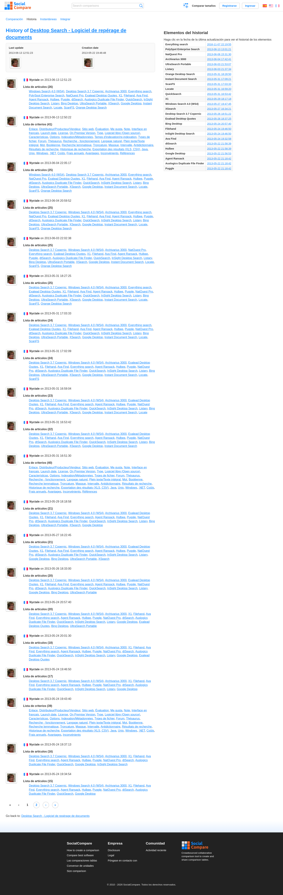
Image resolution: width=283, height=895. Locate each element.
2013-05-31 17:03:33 (219, 84)
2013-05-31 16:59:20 (219, 88)
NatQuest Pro (74, 95)
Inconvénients (109, 153)
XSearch (113, 103)
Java (145, 149)
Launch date (48, 133)
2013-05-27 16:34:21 (219, 108)
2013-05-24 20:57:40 (219, 123)
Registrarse (229, 5)
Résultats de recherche (44, 149)
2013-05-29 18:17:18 (219, 98)
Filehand (129, 95)
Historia (31, 19)
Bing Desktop (69, 103)
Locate (58, 107)
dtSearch (77, 99)
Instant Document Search (121, 186)
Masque (113, 145)
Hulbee (54, 99)
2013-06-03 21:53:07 (219, 64)
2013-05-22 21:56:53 (219, 153)
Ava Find (142, 95)
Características (38, 137)
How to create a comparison (83, 850)
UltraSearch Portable (93, 103)
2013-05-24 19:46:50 (219, 128)
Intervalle (126, 145)
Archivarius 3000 (116, 91)
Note (127, 129)
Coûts (61, 153)
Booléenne (53, 145)
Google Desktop (131, 103)
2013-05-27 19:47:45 (219, 103)
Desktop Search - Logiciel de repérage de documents (55, 815)
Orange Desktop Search (91, 107)
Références (127, 153)
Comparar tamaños (204, 5)
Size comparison (76, 871)
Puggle (65, 99)
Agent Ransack (39, 99)
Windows (42, 153)
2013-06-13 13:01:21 (219, 49)
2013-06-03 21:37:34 (219, 69)
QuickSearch (133, 99)
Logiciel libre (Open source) (122, 133)
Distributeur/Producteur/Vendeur (59, 129)
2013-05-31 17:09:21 (219, 79)
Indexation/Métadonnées (77, 137)
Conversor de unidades (80, 865)
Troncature (100, 145)
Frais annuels (75, 153)
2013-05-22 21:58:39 (219, 143)
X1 (120, 95)
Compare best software (80, 855)
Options (55, 137)
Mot (42, 145)
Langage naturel (111, 141)
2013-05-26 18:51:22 (219, 113)
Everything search (139, 91)
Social (199, 845)
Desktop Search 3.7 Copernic (85, 91)
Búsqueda (141, 5)
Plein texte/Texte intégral (105, 479)
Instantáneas (48, 19)
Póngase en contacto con (122, 860)
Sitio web (88, 129)
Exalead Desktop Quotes (101, 95)
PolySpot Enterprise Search (46, 95)
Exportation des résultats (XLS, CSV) (116, 149)
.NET (53, 153)
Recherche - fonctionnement (81, 141)
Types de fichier (104, 475)
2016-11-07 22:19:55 (219, 44)
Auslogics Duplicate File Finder (104, 99)
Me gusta (116, 129)
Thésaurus (55, 141)
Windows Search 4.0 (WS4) (46, 91)
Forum (42, 141)
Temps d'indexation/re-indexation (115, 137)
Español (265, 5)
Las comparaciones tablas (82, 860)
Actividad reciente (156, 850)
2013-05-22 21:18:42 (219, 158)
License (63, 133)
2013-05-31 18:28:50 (219, 74)
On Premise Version (82, 133)
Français (277, 5)
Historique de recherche (75, 149)
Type (100, 133)
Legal (111, 855)
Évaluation (102, 129)
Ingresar (250, 5)
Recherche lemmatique (77, 145)
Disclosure (114, 850)
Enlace (33, 129)
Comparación (14, 19)
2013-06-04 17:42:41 (219, 59)
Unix (32, 153)
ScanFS (69, 107)
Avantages (92, 153)
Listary (55, 103)
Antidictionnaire (143, 145)
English (271, 5)
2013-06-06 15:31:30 (219, 54)
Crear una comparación (186, 6)
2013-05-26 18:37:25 (219, 118)
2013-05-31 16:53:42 (219, 94)
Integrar (65, 19)
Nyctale (34, 79)
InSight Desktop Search (116, 182)
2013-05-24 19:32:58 (219, 138)
